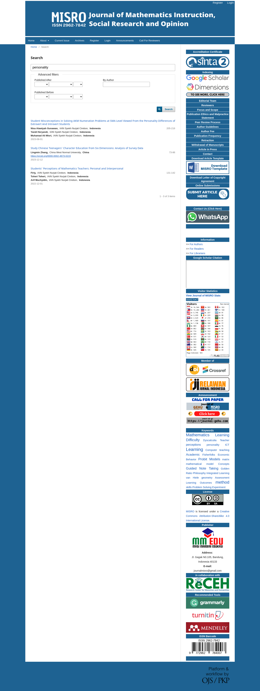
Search (169, 109)
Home (31, 40)
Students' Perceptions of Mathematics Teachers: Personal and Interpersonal (77, 168)
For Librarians (197, 253)
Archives (79, 40)
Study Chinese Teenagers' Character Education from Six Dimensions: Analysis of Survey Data (87, 148)
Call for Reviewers (149, 40)
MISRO (190, 511)
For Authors (196, 244)
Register (94, 40)
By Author (108, 80)
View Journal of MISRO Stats (203, 295)
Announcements (125, 40)
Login (107, 40)
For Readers (197, 248)
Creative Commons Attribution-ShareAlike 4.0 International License (207, 516)
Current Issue (62, 40)
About (43, 40)
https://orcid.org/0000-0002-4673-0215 (51, 156)
